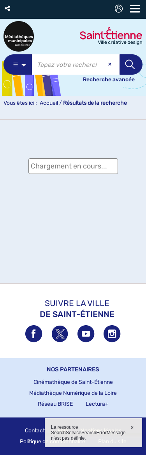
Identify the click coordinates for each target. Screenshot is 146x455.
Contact (35, 430)
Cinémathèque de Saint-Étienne (73, 382)
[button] (8, 8)
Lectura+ (97, 404)
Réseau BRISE (55, 404)
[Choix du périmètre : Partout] (18, 64)
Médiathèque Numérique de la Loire (73, 393)
